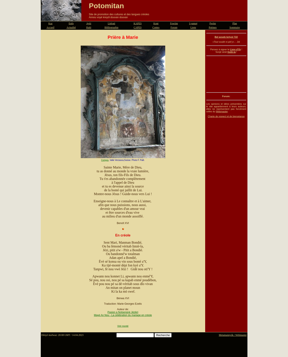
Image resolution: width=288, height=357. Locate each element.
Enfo (71, 23)
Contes (155, 27)
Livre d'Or (235, 49)
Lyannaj (193, 23)
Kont (155, 23)
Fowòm (174, 23)
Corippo (105, 160)
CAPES (137, 27)
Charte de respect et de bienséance (226, 116)
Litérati (111, 23)
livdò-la (232, 52)
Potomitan (106, 6)
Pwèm (213, 23)
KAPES (138, 23)
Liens (193, 27)
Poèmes (213, 27)
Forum (174, 27)
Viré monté (122, 326)
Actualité (71, 27)
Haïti (88, 27)
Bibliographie (112, 27)
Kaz (50, 23)
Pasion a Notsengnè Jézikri (123, 312)
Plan (234, 23)
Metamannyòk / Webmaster (233, 335)
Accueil (50, 27)
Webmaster (222, 111)
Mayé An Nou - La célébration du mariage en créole (123, 315)
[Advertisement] (226, 74)
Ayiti (88, 23)
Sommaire (234, 27)
